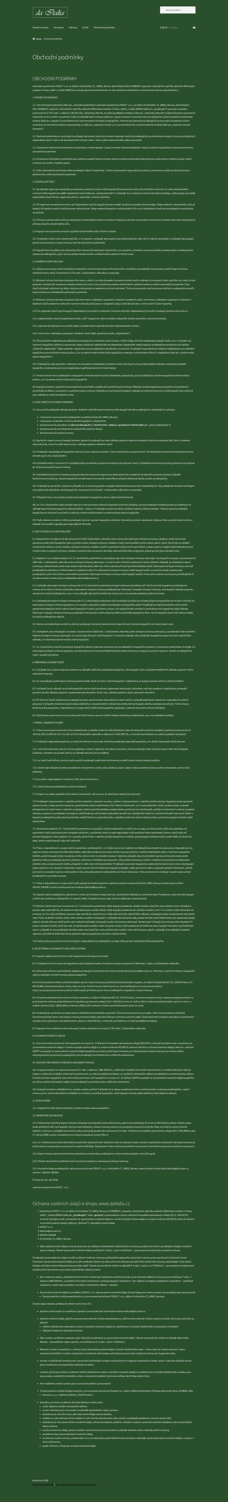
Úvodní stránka (40, 27)
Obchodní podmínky (104, 27)
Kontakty (59, 27)
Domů (38, 38)
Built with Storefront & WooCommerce (76, 1484)
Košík (85, 27)
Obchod (73, 27)
